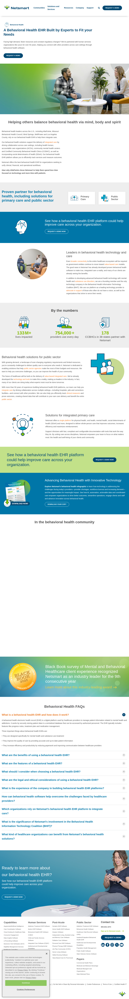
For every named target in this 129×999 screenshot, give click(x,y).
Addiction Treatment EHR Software (39, 926)
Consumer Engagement (11, 935)
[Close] (46, 953)
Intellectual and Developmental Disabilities (37, 947)
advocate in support (74, 290)
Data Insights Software (11, 938)
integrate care (7, 390)
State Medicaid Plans (83, 974)
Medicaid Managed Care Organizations (84, 970)
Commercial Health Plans (84, 963)
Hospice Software (57, 932)
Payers (80, 959)
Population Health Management (86, 948)
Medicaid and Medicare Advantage (87, 966)
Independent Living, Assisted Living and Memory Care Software (63, 936)
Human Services (37, 922)
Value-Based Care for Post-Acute (62, 958)
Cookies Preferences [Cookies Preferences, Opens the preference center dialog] (26, 989)
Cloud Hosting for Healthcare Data (14, 932)
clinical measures (73, 393)
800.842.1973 (106, 927)
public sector (7, 399)
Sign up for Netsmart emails (111, 931)
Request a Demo (112, 8)
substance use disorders (84, 281)
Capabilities (10, 922)
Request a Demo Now (57, 231)
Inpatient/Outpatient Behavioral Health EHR (86, 939)
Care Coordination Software (12, 929)
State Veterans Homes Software (87, 954)
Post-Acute (58, 922)
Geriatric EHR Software (59, 926)
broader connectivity (79, 261)
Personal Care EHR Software (61, 943)
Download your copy (57, 504)
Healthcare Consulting (11, 949)
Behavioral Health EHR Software (38, 932)
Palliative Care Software (59, 940)
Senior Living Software (59, 952)
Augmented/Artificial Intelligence (14, 926)
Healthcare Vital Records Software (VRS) (87, 933)
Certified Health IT (120, 984)
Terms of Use (107, 984)
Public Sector (84, 922)
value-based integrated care (55, 376)
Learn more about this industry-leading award (78, 687)
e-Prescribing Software (11, 941)
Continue (26, 983)
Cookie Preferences (93, 984)
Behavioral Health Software (85, 929)
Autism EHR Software (35, 929)
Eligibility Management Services (14, 947)
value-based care (111, 264)
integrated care (51, 142)
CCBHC (30, 935)
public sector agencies (33, 368)
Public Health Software (84, 951)
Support (90, 8)
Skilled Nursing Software (60, 955)
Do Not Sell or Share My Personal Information (68, 984)
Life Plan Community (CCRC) (61, 949)
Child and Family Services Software (36, 939)
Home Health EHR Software (61, 929)
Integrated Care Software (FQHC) (38, 943)
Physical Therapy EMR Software (62, 946)
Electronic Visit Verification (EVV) (14, 944)
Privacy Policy (23, 970)
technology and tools (21, 379)
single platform (65, 420)
